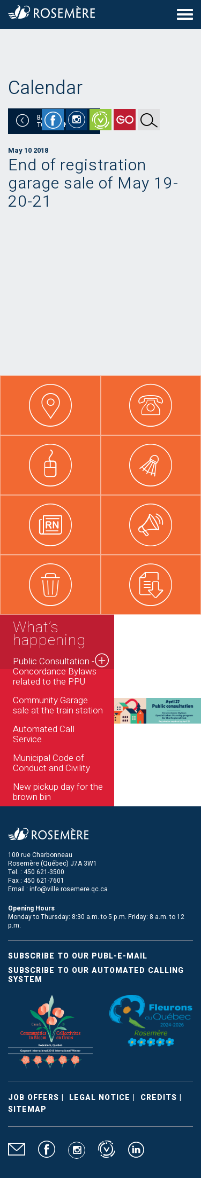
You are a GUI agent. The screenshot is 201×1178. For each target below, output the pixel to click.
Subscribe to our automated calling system (96, 975)
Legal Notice (99, 1097)
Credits (158, 1097)
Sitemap (27, 1109)
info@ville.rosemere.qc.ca (68, 889)
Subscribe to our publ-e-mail (77, 956)
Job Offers (33, 1097)
